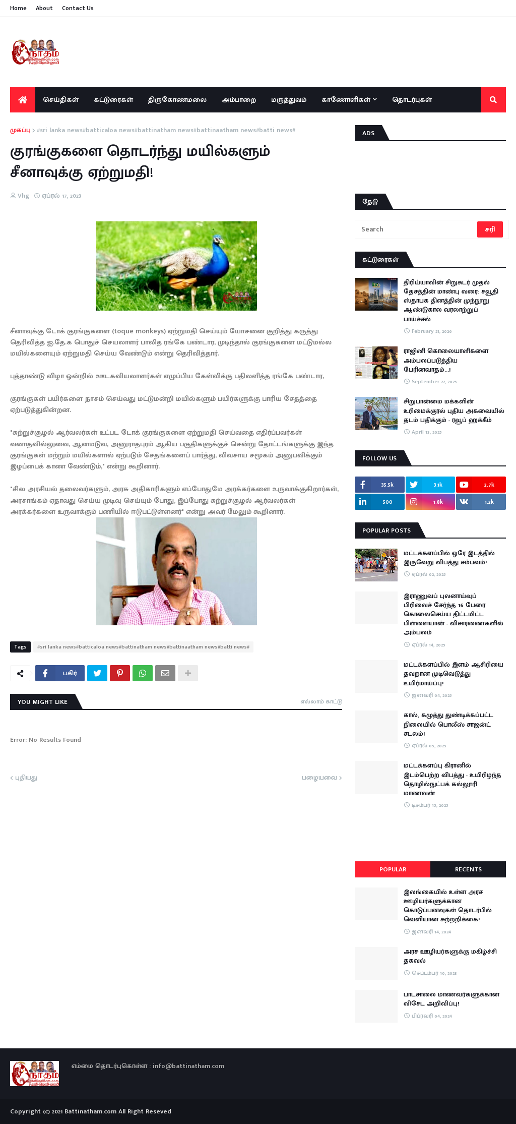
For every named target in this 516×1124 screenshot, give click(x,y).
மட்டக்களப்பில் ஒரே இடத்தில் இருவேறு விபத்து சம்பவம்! (449, 558)
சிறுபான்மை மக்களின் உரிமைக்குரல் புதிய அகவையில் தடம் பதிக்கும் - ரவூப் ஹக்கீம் (454, 411)
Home (18, 8)
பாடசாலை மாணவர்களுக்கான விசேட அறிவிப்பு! (451, 999)
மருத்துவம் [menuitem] (288, 99)
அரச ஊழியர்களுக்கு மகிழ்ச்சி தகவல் (450, 956)
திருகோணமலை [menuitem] (177, 99)
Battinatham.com (90, 1111)
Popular (392, 869)
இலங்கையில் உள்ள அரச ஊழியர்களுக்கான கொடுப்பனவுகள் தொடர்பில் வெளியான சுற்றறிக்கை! (448, 906)
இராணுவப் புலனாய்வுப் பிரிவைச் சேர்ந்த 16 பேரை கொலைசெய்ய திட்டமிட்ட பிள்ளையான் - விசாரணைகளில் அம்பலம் (453, 614)
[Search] (416, 229)
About (44, 8)
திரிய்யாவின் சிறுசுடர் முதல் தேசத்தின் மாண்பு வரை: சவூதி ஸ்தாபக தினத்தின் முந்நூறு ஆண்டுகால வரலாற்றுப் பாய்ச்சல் (451, 301)
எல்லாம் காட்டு (321, 701)
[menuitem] (22, 99)
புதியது (26, 778)
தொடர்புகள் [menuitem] (412, 99)
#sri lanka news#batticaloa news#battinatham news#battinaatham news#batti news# (166, 131)
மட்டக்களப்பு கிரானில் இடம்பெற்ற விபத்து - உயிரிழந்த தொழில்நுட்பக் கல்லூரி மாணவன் (452, 779)
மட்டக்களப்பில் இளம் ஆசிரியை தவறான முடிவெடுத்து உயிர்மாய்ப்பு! (453, 674)
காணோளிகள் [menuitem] (345, 99)
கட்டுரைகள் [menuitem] (113, 99)
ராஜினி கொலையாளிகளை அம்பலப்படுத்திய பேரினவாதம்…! (446, 360)
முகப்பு (20, 131)
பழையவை (319, 778)
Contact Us (78, 8)
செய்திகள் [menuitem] (61, 99)
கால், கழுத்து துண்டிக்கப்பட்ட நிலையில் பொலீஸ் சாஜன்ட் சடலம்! (448, 724)
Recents (468, 869)
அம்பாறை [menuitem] (239, 99)
